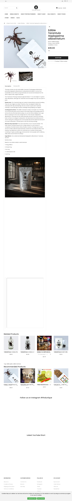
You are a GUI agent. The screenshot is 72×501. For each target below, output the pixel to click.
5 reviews (57, 61)
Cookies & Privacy (8, 484)
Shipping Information (9, 486)
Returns (22, 484)
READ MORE (41, 498)
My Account (57, 482)
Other (7, 17)
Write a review (63, 61)
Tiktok (38, 486)
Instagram (39, 484)
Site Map (22, 486)
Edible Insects (14, 14)
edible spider (10, 364)
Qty (49, 50)
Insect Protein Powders (28, 14)
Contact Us (23, 482)
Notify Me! (58, 58)
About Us (6, 482)
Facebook (39, 482)
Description (8, 86)
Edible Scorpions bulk (44, 352)
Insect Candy (42, 14)
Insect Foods (62, 14)
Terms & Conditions (9, 489)
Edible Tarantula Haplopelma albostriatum (36, 23)
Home (6, 14)
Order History (57, 484)
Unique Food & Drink (11, 23)
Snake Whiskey (21, 23)
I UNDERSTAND (32, 498)
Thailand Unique (55, 41)
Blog (18, 17)
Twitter (39, 491)
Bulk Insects (51, 14)
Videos (13, 17)
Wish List (56, 486)
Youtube (39, 489)
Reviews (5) (17, 86)
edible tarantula (17, 364)
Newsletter (56, 489)
